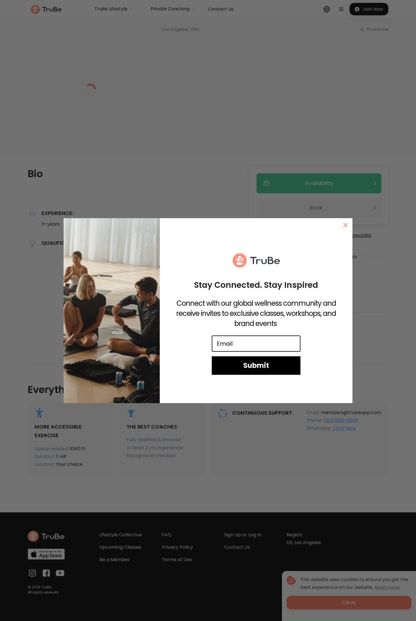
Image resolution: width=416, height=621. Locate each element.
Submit (256, 365)
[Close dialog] (345, 225)
